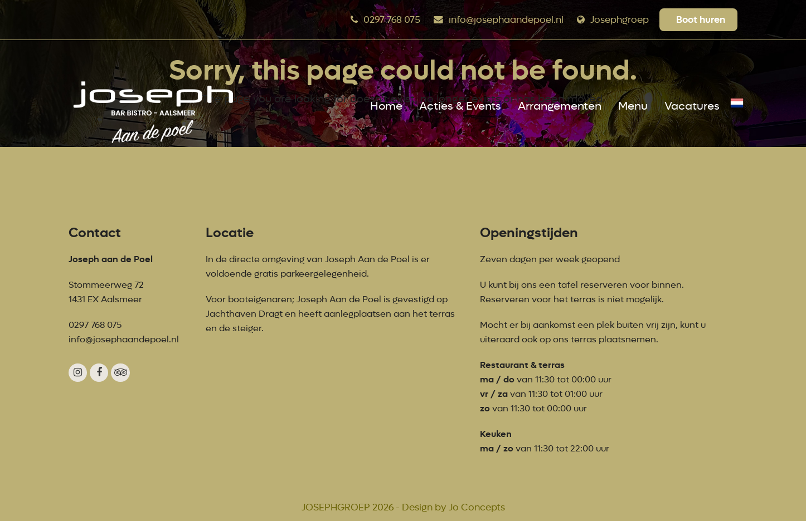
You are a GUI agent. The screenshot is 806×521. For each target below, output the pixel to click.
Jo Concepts (477, 507)
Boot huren (700, 19)
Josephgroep (619, 19)
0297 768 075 (391, 19)
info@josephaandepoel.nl (506, 19)
